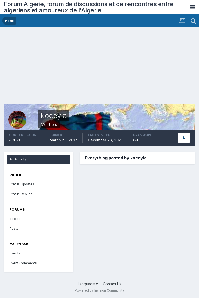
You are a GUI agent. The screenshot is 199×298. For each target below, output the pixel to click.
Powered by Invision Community (99, 290)
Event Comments (23, 263)
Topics (15, 219)
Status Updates (22, 184)
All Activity (18, 159)
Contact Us (112, 284)
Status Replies (21, 194)
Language (88, 284)
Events (15, 253)
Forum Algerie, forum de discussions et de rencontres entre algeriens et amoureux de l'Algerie (88, 7)
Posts (14, 228)
